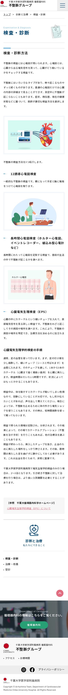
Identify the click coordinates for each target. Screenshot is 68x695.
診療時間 (25, 658)
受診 (8, 569)
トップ (7, 14)
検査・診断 (11, 558)
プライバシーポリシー (51, 669)
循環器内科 (34, 625)
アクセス (10, 658)
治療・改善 (11, 564)
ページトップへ (59, 593)
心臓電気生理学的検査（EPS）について (29, 508)
